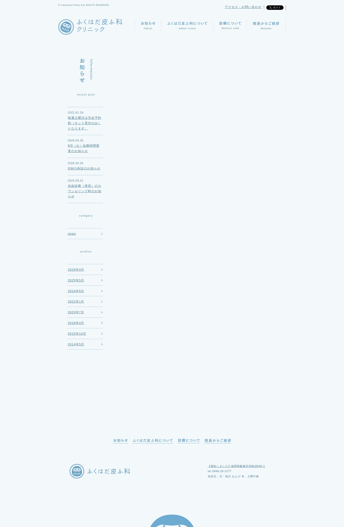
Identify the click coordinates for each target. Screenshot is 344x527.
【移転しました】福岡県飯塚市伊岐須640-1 (236, 466)
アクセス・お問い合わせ (243, 6)
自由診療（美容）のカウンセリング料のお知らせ (84, 191)
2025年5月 (76, 280)
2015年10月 (77, 333)
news (72, 234)
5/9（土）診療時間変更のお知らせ (84, 148)
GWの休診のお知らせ (84, 168)
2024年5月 (76, 291)
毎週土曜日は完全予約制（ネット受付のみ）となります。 (84, 123)
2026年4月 (76, 269)
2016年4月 (76, 323)
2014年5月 (76, 344)
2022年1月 (76, 301)
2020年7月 (76, 312)
